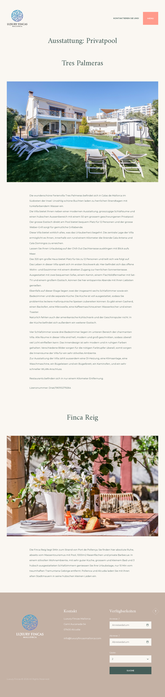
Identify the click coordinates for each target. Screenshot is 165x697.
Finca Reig (82, 417)
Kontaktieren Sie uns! (126, 18)
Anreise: (115, 618)
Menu (150, 18)
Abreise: (115, 635)
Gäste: (113, 652)
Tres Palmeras (82, 63)
